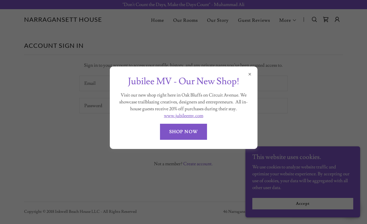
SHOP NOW (183, 132)
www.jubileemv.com (183, 116)
